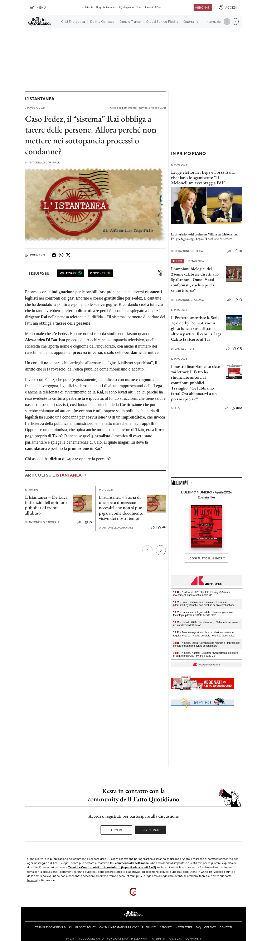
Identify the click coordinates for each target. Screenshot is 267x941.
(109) (237, 408)
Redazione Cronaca (187, 299)
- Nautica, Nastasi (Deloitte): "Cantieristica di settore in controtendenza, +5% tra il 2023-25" (205, 654)
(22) (237, 348)
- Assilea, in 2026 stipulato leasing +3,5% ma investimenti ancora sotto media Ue (201, 594)
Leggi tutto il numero (206, 558)
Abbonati (202, 7)
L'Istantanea (39, 98)
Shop (139, 7)
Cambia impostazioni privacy (119, 927)
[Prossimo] (161, 550)
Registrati (150, 830)
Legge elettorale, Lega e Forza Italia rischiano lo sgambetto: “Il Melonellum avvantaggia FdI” (203, 177)
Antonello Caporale (42, 162)
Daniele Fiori (182, 348)
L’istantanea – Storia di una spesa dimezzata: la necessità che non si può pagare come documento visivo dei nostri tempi (121, 507)
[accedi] (228, 7)
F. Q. (175, 408)
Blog (98, 7)
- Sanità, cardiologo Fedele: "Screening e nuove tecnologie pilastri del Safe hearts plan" (203, 614)
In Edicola (87, 7)
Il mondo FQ (153, 7)
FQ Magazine (126, 7)
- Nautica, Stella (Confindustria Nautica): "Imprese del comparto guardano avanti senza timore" (206, 644)
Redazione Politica (187, 251)
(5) (238, 251)
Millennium (109, 7)
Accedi (116, 830)
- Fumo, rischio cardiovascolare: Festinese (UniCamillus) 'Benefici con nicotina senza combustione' (204, 604)
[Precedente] (147, 550)
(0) (162, 527)
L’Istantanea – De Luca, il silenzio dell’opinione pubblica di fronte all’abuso (46, 505)
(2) (88, 522)
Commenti (35, 255)
